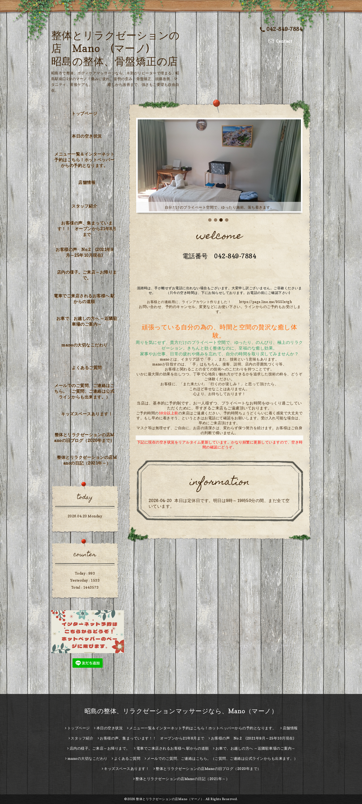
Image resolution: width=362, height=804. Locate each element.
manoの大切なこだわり (84, 345)
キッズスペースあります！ (87, 413)
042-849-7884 (281, 29)
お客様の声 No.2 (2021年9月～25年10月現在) (84, 252)
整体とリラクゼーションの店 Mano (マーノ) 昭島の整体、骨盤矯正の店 (115, 48)
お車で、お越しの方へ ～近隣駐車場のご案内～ (86, 321)
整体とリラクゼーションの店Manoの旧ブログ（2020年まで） (84, 437)
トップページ (84, 113)
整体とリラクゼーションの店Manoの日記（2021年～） (87, 460)
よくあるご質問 (87, 367)
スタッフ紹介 (84, 206)
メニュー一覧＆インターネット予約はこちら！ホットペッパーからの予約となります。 (84, 159)
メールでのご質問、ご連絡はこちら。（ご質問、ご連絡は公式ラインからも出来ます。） (84, 391)
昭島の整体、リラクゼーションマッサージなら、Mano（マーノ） (181, 711)
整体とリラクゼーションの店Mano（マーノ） (170, 799)
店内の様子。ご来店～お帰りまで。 (87, 274)
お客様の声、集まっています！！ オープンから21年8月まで (86, 228)
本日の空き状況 (87, 136)
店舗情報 (86, 182)
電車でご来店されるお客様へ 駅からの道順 (84, 298)
